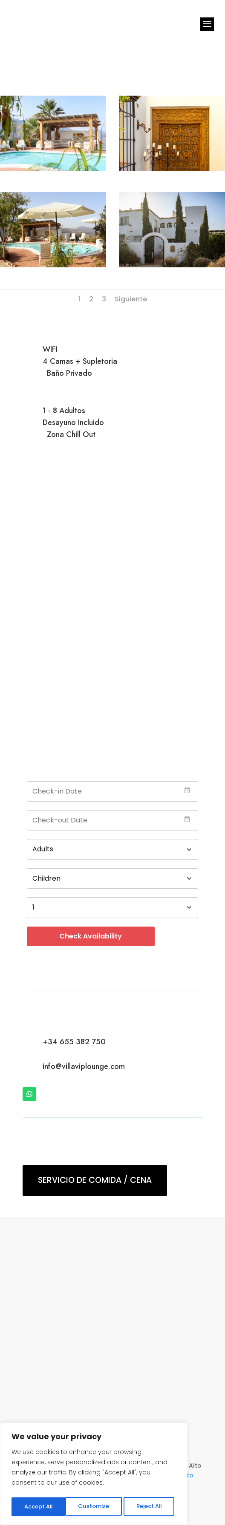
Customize (38, 1506)
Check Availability (90, 936)
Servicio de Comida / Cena (95, 1180)
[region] (94, 1475)
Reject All (94, 1506)
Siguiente (131, 299)
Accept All (149, 1506)
